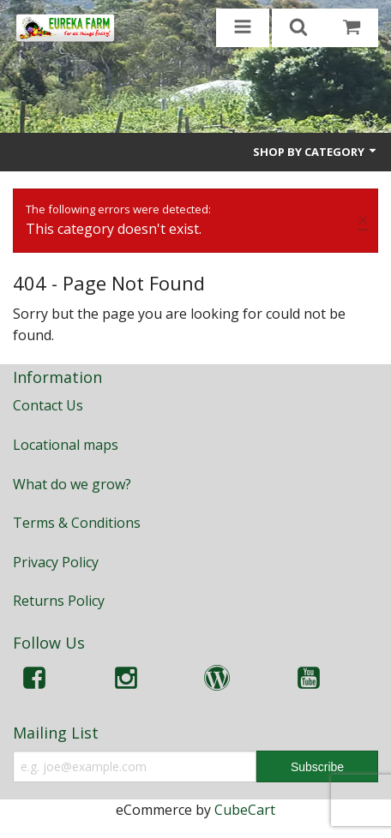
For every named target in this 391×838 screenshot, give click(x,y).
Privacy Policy (56, 562)
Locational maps (65, 444)
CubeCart (244, 809)
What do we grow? (72, 484)
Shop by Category (315, 151)
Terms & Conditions (77, 522)
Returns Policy (59, 600)
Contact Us (48, 405)
